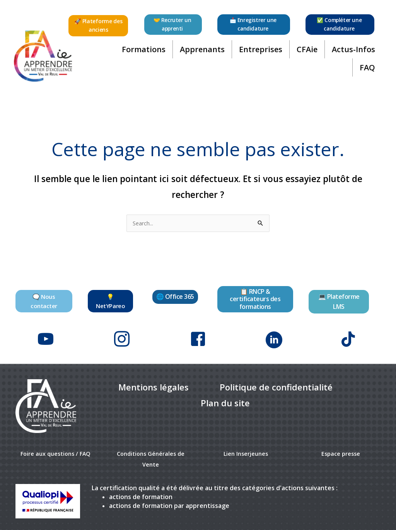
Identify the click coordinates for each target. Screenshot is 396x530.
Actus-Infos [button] (352, 53)
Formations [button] (142, 53)
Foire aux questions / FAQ (55, 449)
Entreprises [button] (259, 53)
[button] (99, 25)
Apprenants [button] (200, 53)
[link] (153, 384)
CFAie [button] (305, 53)
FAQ (366, 71)
